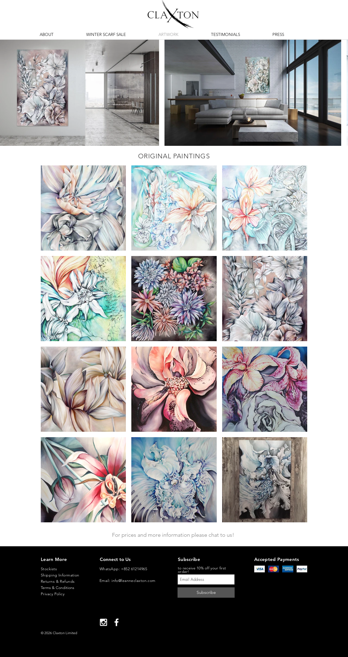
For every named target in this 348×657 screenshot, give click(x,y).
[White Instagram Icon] (103, 622)
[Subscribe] (206, 592)
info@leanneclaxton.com (133, 580)
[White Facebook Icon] (116, 622)
